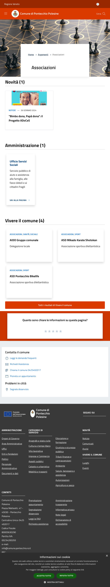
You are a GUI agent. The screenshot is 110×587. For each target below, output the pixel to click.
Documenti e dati (10, 473)
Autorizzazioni (62, 480)
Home (31, 54)
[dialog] (55, 570)
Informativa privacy (65, 509)
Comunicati (88, 443)
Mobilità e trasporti (38, 471)
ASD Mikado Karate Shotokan (79, 240)
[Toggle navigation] (5, 13)
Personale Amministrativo (9, 466)
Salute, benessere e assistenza (65, 473)
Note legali (61, 514)
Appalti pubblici (36, 461)
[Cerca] (104, 13)
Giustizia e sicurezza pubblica (65, 449)
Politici (5, 459)
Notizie (12, 110)
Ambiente (60, 466)
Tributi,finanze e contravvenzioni (63, 458)
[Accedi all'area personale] (98, 4)
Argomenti (43, 54)
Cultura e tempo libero (39, 446)
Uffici (4, 448)
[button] (55, 582)
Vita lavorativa (36, 451)
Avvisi (85, 448)
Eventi (85, 468)
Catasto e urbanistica (39, 466)
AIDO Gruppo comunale (24, 240)
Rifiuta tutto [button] (66, 575)
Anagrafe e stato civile (39, 440)
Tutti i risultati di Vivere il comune (55, 305)
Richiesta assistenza (38, 524)
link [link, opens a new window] (82, 570)
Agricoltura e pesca (65, 485)
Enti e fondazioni (10, 454)
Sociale (34, 234)
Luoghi (85, 463)
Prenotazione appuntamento (36, 502)
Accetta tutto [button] (44, 576)
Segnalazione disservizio (35, 511)
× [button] (107, 556)
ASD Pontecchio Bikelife (24, 276)
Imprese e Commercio (39, 456)
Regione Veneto (11, 4)
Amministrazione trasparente (64, 502)
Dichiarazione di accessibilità (63, 522)
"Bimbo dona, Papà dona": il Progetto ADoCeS (26, 118)
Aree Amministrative (12, 443)
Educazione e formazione (62, 440)
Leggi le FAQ (35, 518)
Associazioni (16, 234)
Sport (77, 234)
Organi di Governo (10, 438)
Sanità (26, 234)
